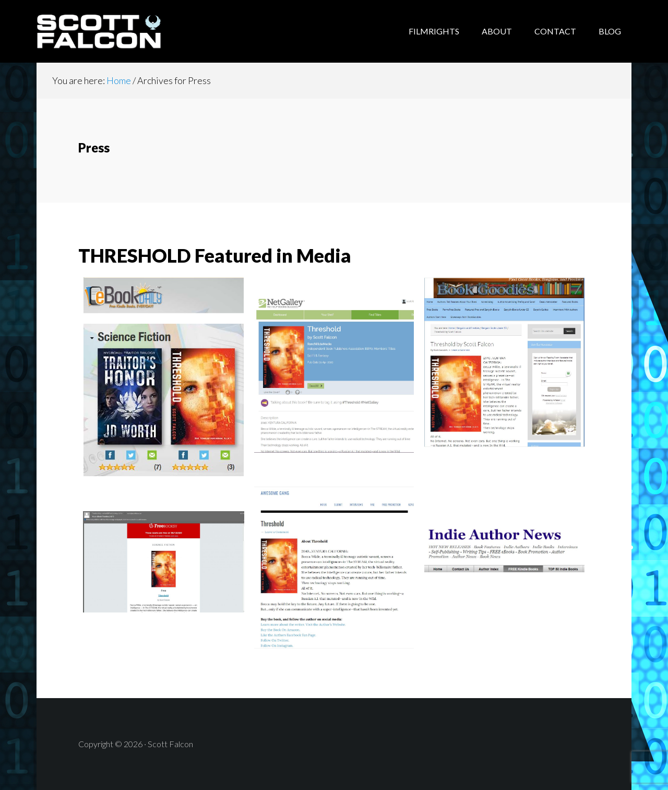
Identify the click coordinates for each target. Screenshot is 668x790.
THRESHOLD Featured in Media (214, 255)
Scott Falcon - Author (120, 31)
